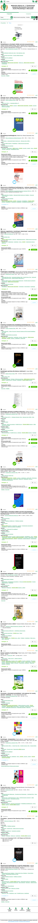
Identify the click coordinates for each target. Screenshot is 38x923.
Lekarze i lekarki (5, 421)
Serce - (22, 241)
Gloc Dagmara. (20, 52)
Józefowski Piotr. (30, 794)
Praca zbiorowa (11, 886)
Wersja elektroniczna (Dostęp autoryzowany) (10, 766)
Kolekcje (11, 19)
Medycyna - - (26, 62)
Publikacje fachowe (9, 876)
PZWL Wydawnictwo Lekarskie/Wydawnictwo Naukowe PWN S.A (18, 191)
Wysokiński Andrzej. (7, 579)
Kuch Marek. (4, 141)
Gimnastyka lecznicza (15, 798)
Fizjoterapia (21, 286)
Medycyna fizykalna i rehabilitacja (14, 526)
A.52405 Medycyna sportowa (7, 534)
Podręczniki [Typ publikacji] (7, 57)
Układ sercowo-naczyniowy (7, 55)
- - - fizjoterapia (11, 200)
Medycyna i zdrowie (5, 427)
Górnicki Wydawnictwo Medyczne (11, 515)
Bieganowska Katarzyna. (12, 874)
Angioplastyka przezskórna (13, 581)
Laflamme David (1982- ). (7, 745)
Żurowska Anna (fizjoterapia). (21, 794)
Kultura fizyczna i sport (6, 888)
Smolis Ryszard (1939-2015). (18, 278)
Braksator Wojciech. (17, 417)
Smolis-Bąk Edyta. (7, 195)
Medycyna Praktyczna (8, 234)
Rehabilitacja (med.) (15, 149)
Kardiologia (16, 241)
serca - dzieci (15, 638)
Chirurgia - (25, 581)
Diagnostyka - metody (32, 537)
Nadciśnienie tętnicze (21, 239)
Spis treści (3, 75)
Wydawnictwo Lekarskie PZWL (12, 414)
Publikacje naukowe (19, 520)
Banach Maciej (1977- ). (6, 417)
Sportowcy (28, 882)
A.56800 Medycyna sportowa (7, 60)
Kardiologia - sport (13, 893)
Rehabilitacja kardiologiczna (27, 201)
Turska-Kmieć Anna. (21, 873)
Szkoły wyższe (4, 523)
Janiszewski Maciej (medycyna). (13, 141)
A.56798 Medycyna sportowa (7, 890)
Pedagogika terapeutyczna (11, 707)
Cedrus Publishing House (11, 100)
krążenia (7, 239)
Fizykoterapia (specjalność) (27, 525)
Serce (17, 797)
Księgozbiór (9, 13)
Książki (3, 419)
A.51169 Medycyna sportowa (7, 145)
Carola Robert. (5, 658)
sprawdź (34, 73)
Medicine (3, 835)
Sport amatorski (22, 882)
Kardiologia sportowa (6, 379)
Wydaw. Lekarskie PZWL (10, 328)
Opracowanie (4, 886)
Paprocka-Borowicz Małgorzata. (8, 794)
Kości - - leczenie (20, 660)
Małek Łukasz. (6, 376)
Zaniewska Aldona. (14, 103)
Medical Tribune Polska (10, 373)
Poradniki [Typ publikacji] (6, 635)
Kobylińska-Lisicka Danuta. (20, 630)
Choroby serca (10, 749)
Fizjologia (13, 379)
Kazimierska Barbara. (17, 277)
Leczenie (19, 525)
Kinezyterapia (4, 281)
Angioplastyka (4, 581)
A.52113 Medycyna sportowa (7, 430)
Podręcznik (4, 529)
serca (4, 241)
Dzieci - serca (6, 638)
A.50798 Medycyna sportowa (7, 284)
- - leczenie (20, 537)
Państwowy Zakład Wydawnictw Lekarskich (14, 626)
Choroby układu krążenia (18, 55)
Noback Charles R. (18, 658)
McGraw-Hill (9, 655)
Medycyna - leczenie (6, 803)
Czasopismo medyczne (6, 830)
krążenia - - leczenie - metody (21, 148)
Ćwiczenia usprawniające (16, 803)
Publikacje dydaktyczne (10, 520)
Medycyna (4, 105)
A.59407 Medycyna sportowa (7, 198)
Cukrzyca (14, 239)
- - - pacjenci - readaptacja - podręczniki (18, 338)
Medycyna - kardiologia (11, 756)
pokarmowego (13, 706)
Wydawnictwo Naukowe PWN (11, 696)
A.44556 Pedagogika (6, 702)
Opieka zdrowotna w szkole (23, 705)
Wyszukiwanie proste (4, 19)
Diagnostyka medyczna (25, 881)
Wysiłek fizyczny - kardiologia (23, 893)
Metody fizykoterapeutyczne (17, 280)
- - (9, 538)
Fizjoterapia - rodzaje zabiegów (24, 538)
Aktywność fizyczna (5, 881)
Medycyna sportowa (19, 379)
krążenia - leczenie (9, 536)
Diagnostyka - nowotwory (24, 663)
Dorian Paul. (16, 745)
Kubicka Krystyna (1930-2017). (8, 630)
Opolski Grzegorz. (25, 745)
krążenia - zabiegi (18, 587)
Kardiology (8, 835)
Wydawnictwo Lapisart (10, 274)
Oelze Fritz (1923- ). (6, 103)
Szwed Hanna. (27, 277)
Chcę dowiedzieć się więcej (13, 921)
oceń (36, 41)
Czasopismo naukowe (16, 830)
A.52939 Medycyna (5, 754)
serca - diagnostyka (7, 337)
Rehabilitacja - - (10, 62)
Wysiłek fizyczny (19, 424)
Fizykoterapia (4, 63)
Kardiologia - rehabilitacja (16, 201)
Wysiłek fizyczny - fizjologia (11, 380)
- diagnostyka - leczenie (8, 660)
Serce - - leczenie (11, 105)
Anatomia (8, 664)
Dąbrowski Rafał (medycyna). (21, 195)
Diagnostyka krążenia (19, 749)
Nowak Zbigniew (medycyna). (9, 52)
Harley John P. (11, 658)
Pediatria (22, 638)
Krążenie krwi (9, 828)
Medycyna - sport (5, 893)
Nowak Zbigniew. (5, 331)
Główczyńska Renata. (8, 873)
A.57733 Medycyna (5, 585)
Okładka (7, 75)
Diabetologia (10, 241)
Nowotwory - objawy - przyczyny (12, 663)
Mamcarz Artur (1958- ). (25, 141)
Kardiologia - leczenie (18, 337)
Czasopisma (28, 13)
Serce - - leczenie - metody (24, 756)
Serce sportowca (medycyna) (12, 882)
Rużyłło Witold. (6, 237)
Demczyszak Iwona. (6, 518)
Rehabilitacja (14, 143)
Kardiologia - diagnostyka (7, 148)
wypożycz (34, 70)
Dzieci (21, 633)
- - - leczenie (27, 105)
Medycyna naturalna (6, 106)
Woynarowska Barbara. (7, 700)
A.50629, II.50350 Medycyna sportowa (9, 334)
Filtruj (10, 23)
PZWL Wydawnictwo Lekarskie (12, 48)
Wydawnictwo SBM (9, 789)
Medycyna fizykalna (20, 536)
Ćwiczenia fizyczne (12, 797)
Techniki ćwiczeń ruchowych (29, 280)
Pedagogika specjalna (21, 707)
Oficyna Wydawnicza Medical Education (13, 138)
